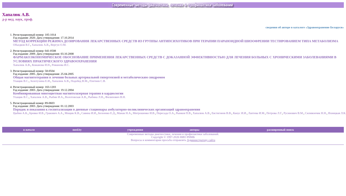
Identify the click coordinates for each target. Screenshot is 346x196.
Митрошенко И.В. (144, 113)
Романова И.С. (61, 64)
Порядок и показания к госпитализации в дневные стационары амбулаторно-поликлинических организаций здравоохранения (106, 109)
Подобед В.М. (79, 80)
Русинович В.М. (293, 113)
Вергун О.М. (58, 44)
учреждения (135, 129)
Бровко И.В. (36, 113)
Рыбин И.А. (56, 97)
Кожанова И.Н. (41, 64)
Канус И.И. (240, 113)
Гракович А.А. (54, 113)
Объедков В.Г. (21, 44)
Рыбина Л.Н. (96, 97)
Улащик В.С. (21, 80)
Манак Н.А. (124, 113)
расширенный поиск (280, 129)
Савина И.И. (88, 113)
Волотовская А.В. (76, 97)
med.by (77, 129)
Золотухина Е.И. (40, 80)
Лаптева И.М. (256, 113)
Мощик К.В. (72, 113)
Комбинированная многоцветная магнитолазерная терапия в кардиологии (68, 93)
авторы (195, 129)
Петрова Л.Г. (274, 113)
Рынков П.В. (183, 113)
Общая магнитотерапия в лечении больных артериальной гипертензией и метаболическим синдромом (89, 77)
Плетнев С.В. (97, 80)
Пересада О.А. (165, 113)
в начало (29, 129)
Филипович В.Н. (115, 97)
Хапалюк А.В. (40, 44)
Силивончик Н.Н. (315, 113)
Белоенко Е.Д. (107, 113)
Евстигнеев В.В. (221, 113)
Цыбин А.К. (20, 113)
